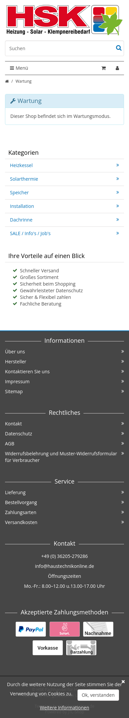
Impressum (64, 381)
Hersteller (64, 361)
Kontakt (64, 423)
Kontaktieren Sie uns (64, 371)
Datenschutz (64, 433)
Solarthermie (64, 179)
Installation (64, 206)
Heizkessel (64, 165)
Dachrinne (64, 220)
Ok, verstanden (98, 695)
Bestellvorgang (64, 502)
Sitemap (64, 391)
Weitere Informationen (64, 707)
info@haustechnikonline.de (64, 566)
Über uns (64, 351)
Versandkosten (64, 522)
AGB (64, 443)
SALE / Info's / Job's (64, 233)
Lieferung (64, 492)
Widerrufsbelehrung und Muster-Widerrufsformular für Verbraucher (64, 456)
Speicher (64, 192)
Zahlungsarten (64, 512)
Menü (19, 68)
